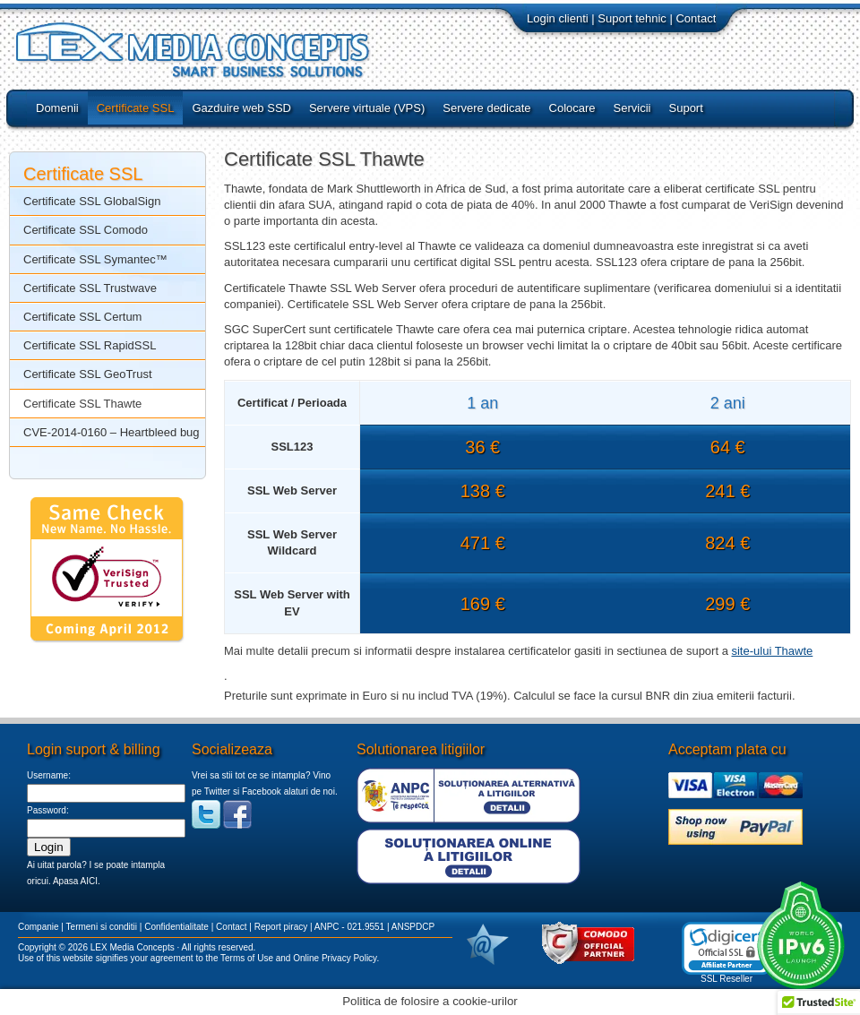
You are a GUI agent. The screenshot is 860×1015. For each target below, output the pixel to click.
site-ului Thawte (772, 651)
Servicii (632, 108)
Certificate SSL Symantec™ (95, 259)
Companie (38, 927)
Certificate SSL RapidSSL (89, 345)
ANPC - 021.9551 (349, 927)
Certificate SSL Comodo (85, 230)
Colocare (572, 108)
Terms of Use (246, 958)
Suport (686, 108)
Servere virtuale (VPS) (367, 108)
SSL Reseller (726, 979)
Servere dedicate (486, 108)
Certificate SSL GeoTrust (87, 374)
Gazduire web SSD (241, 108)
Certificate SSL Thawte (82, 403)
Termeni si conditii (101, 927)
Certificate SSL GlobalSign (91, 201)
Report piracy (280, 927)
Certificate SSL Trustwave (90, 288)
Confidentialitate (176, 927)
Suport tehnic (632, 18)
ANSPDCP (412, 927)
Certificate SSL (136, 108)
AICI (88, 881)
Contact (695, 18)
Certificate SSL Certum (82, 316)
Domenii (57, 108)
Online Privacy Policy (334, 958)
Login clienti (558, 18)
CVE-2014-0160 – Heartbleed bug (111, 432)
